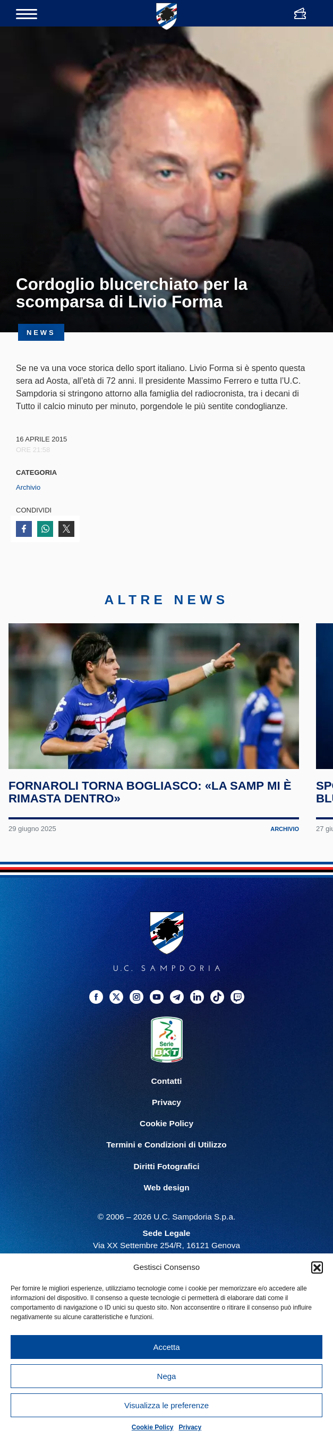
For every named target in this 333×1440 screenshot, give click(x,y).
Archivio (28, 487)
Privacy (190, 1427)
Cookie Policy (153, 1427)
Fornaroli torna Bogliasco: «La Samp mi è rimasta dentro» (150, 799)
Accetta (166, 1346)
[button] (317, 1267)
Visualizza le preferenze (166, 1405)
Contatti (166, 1088)
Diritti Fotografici (167, 1173)
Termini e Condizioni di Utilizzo (166, 1151)
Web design (166, 1194)
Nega (166, 1376)
